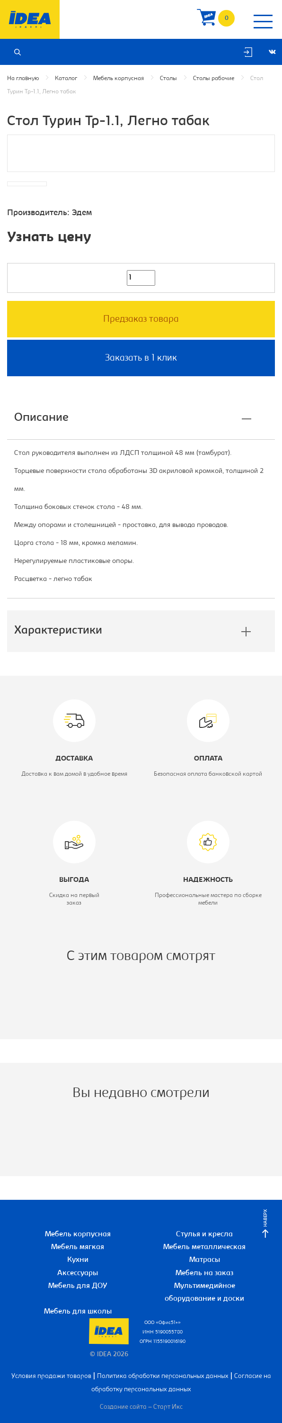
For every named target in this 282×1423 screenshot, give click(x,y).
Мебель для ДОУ (77, 1286)
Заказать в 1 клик (141, 358)
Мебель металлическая (204, 1247)
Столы (168, 78)
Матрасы (204, 1260)
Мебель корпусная (118, 78)
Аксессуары (77, 1273)
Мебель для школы (78, 1311)
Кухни (77, 1260)
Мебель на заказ (204, 1273)
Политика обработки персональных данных (163, 1376)
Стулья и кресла (204, 1234)
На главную (23, 78)
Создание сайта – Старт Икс (141, 1407)
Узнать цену (49, 238)
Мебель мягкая (77, 1247)
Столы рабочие (213, 78)
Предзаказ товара (141, 319)
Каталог (66, 78)
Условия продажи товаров (51, 1376)
